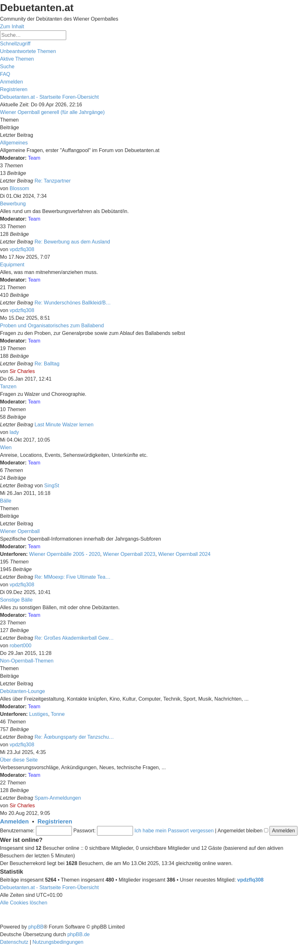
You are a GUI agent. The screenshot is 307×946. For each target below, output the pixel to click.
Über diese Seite (19, 760)
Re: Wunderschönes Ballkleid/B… (73, 302)
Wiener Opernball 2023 (129, 554)
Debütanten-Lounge (22, 691)
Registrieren (55, 821)
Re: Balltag (47, 363)
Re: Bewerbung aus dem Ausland (72, 241)
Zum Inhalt (12, 26)
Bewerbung (13, 203)
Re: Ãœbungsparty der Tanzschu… (74, 737)
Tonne (58, 714)
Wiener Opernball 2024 (184, 554)
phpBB (36, 926)
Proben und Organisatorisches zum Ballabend (52, 325)
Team (34, 158)
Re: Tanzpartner (53, 180)
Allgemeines (14, 142)
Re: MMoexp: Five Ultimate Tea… (73, 577)
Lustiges (38, 714)
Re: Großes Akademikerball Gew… (74, 638)
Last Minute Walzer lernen (64, 424)
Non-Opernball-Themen (26, 660)
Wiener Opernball (20, 531)
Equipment (12, 264)
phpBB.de (78, 934)
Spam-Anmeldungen (58, 798)
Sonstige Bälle (16, 600)
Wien (5, 447)
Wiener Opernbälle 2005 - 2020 (64, 554)
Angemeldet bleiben (243, 830)
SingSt (51, 485)
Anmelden (14, 821)
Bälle (5, 500)
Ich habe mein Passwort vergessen (174, 830)
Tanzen (8, 386)
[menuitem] (28, 51)
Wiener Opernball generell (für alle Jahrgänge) (52, 112)
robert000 (20, 645)
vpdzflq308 (22, 249)
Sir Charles (22, 371)
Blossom (19, 188)
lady (14, 432)
